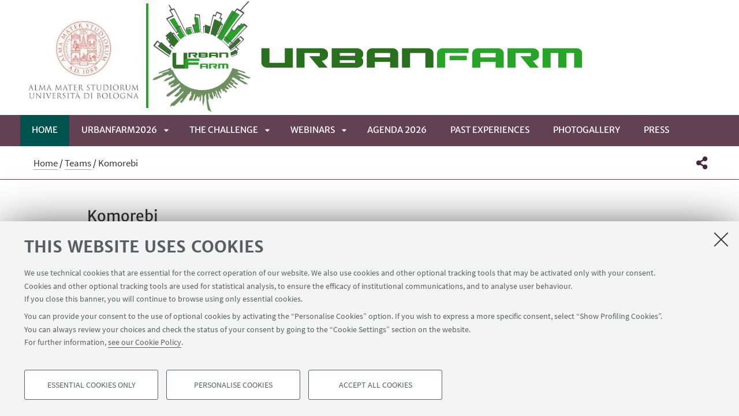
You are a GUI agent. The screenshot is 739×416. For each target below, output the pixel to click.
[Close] (721, 239)
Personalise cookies (233, 385)
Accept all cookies (375, 385)
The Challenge (223, 129)
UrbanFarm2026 (119, 129)
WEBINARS (312, 129)
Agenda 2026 (397, 129)
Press (656, 129)
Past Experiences (489, 129)
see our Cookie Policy (144, 342)
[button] (701, 163)
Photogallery (586, 129)
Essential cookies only (91, 385)
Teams (78, 163)
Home (45, 129)
